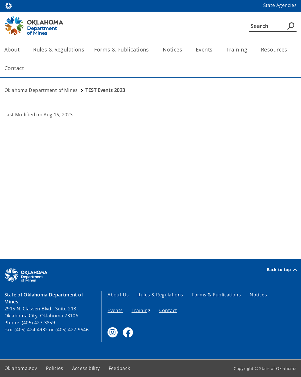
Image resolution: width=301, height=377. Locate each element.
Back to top (282, 270)
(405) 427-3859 (38, 322)
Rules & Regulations (58, 49)
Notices (258, 294)
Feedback (119, 368)
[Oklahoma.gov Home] (8, 5)
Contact (168, 310)
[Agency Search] (291, 26)
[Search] (273, 26)
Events (115, 310)
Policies (54, 368)
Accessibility (86, 368)
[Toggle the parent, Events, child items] (214, 49)
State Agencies (280, 5)
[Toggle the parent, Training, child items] (249, 49)
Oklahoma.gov (20, 368)
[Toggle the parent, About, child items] (21, 49)
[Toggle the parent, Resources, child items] (289, 49)
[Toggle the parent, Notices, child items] (184, 49)
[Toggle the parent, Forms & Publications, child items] (151, 49)
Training (141, 310)
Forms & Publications (216, 294)
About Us (118, 294)
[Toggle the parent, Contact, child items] (26, 68)
